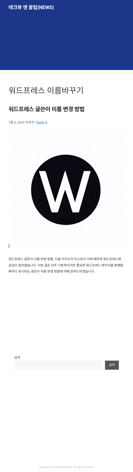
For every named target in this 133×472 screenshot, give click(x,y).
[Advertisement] (66, 43)
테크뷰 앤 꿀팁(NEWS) (31, 7)
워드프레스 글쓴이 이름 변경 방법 (47, 109)
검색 (17, 357)
